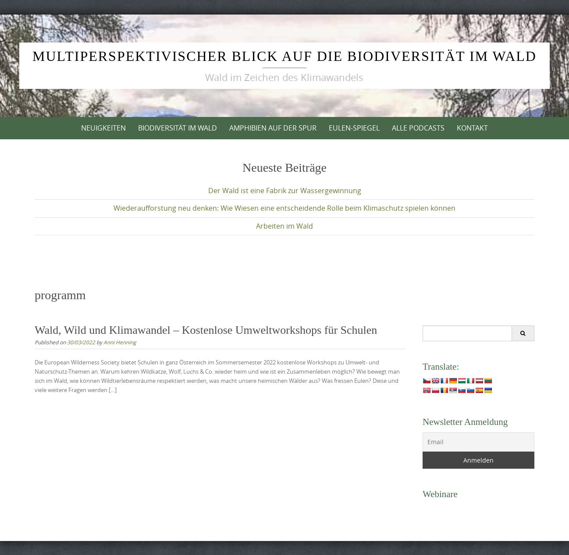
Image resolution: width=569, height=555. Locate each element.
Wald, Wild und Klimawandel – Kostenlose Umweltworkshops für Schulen (206, 330)
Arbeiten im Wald (284, 226)
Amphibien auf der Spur (273, 128)
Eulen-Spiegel (354, 128)
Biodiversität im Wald (177, 128)
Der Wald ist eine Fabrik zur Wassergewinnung (284, 190)
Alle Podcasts (418, 128)
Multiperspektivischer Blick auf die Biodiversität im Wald (284, 56)
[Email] (478, 442)
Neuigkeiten (103, 128)
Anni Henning (119, 342)
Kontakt (472, 128)
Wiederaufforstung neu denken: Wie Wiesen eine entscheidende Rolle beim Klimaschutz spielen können (284, 208)
